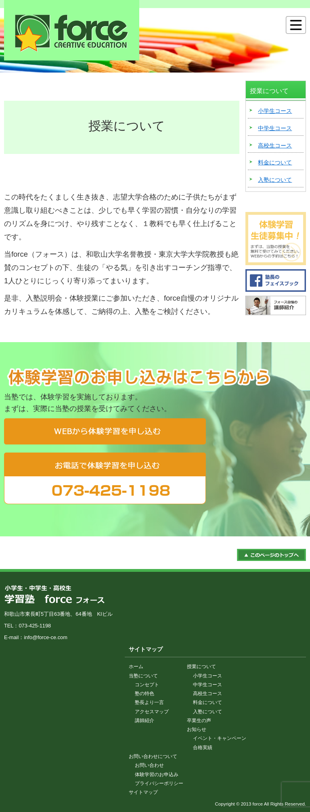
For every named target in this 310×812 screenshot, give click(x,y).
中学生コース (275, 128)
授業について (201, 666)
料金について (275, 162)
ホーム (136, 666)
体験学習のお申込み (156, 774)
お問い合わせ (149, 765)
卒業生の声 (199, 720)
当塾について (143, 675)
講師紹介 (144, 720)
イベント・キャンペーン (219, 738)
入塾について (275, 180)
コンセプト (147, 684)
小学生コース (275, 111)
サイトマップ (143, 792)
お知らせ (196, 729)
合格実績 (202, 747)
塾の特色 (144, 693)
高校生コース (275, 145)
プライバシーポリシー (159, 783)
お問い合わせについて (153, 756)
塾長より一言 (149, 702)
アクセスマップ (152, 711)
